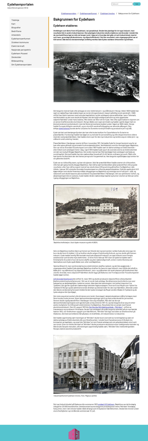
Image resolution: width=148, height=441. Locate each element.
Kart (13, 23)
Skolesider (16, 57)
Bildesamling (17, 61)
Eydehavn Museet (19, 53)
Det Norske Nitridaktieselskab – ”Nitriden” (106, 307)
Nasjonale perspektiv (21, 49)
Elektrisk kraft (18, 46)
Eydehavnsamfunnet (88, 13)
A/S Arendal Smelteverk (63, 279)
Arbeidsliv (16, 35)
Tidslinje (15, 20)
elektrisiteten (64, 128)
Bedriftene (16, 31)
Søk (136, 4)
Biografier (16, 27)
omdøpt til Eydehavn (106, 404)
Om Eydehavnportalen (21, 64)
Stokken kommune (20, 42)
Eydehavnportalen (68, 13)
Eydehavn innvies (107, 13)
